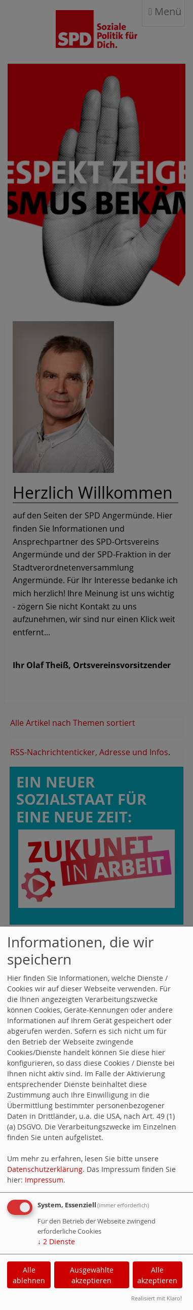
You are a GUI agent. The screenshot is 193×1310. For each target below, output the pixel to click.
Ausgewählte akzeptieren (91, 1275)
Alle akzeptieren (157, 1275)
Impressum (44, 1180)
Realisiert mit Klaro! (156, 1298)
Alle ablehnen (29, 1275)
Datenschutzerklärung (45, 1169)
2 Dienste (56, 1241)
